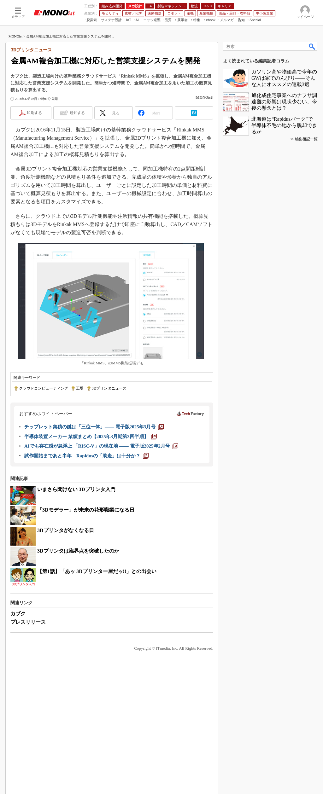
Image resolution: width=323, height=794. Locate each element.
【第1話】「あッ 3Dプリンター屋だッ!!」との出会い (96, 571)
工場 (80, 388)
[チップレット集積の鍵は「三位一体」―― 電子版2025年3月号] (94, 426)
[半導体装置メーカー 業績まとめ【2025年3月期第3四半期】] (90, 436)
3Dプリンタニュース (109, 388)
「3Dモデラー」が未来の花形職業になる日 (85, 510)
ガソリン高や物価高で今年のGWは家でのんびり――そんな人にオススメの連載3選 (284, 78)
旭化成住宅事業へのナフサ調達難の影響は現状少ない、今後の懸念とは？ (284, 102)
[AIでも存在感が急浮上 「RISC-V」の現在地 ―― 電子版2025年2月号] (101, 446)
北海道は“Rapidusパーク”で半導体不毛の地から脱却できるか (284, 125)
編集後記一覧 (306, 139)
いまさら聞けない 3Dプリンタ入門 (76, 489)
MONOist (15, 36)
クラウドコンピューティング (43, 388)
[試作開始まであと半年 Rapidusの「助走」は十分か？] (86, 455)
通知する (77, 113)
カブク (18, 613)
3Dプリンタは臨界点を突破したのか (78, 550)
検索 (312, 46)
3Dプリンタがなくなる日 (65, 530)
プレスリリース (28, 622)
